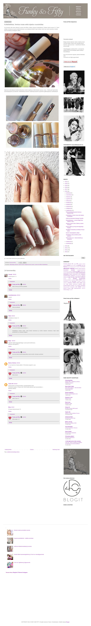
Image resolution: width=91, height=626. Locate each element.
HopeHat (65, 265)
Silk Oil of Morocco (70, 266)
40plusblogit (12, 264)
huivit (79, 274)
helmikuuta (68, 241)
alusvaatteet (65, 270)
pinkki (84, 284)
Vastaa (9, 278)
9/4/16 (12, 407)
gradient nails (82, 271)
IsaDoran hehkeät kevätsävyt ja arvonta (23, 546)
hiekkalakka (66, 274)
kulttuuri (83, 277)
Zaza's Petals (68, 431)
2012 (66, 251)
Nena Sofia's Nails (69, 386)
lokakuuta (68, 196)
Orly (84, 265)
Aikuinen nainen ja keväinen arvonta (22, 530)
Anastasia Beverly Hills (68, 263)
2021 (66, 181)
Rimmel (65, 266)
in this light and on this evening (72, 441)
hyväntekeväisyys (67, 275)
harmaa (68, 272)
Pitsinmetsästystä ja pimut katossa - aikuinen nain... (74, 213)
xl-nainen (71, 289)
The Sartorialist (68, 426)
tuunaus (69, 288)
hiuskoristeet (75, 274)
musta (84, 282)
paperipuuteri (75, 284)
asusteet (73, 270)
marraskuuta (69, 194)
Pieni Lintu (67, 402)
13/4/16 (24, 372)
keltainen (65, 277)
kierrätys (73, 277)
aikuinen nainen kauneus (80, 268)
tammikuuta (69, 243)
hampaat (65, 272)
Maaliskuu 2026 (68, 403)
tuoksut (79, 286)
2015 (66, 246)
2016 (66, 191)
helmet (74, 272)
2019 (66, 185)
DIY (77, 263)
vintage (67, 289)
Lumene (79, 265)
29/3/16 (14, 274)
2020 (66, 183)
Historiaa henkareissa (69, 437)
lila (70, 281)
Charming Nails (69, 380)
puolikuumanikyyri (67, 285)
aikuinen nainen (69, 268)
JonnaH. (10, 274)
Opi (82, 265)
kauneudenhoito (78, 275)
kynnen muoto (67, 278)
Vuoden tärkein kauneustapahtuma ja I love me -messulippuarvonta (29, 554)
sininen (78, 285)
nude (67, 284)
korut (79, 277)
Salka (9, 315)
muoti (81, 282)
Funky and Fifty (16, 284)
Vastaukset (12, 281)
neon (64, 284)
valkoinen (83, 288)
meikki (77, 282)
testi (76, 286)
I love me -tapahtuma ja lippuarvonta (22, 562)
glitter (79, 271)
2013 (66, 249)
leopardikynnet (66, 281)
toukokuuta (68, 206)
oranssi (70, 284)
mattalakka (69, 282)
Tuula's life (10, 383)
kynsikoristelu (82, 278)
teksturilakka (72, 286)
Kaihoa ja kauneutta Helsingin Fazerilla (74, 218)
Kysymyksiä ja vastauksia (70, 432)
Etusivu (32, 449)
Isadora (68, 265)
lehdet (80, 279)
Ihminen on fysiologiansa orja (71, 393)
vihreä (64, 289)
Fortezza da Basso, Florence (71, 427)
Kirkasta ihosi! (68, 398)
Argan (75, 263)
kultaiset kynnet (28, 264)
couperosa (71, 271)
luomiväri (79, 281)
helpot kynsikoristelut (80, 272)
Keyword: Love (68, 397)
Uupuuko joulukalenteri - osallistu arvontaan (23, 538)
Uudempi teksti (8, 449)
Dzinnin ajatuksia (69, 392)
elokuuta (68, 200)
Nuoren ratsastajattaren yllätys (72, 232)
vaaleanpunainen (77, 288)
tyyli (72, 288)
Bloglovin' (15, 572)
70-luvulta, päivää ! (69, 436)
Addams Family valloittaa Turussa (72, 413)
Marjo (9, 340)
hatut (71, 272)
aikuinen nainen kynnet (19, 264)
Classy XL (67, 407)
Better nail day (68, 421)
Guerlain (80, 263)
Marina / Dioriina (12, 363)
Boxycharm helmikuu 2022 (70, 423)
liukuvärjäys (74, 281)
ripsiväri (72, 285)
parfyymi (80, 284)
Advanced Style (69, 416)
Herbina (83, 263)
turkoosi (65, 288)
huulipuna (83, 274)
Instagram (25, 572)
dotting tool (75, 271)
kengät (68, 277)
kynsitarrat (73, 279)
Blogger (67, 622)
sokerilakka (83, 285)
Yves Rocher (82, 266)
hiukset (70, 274)
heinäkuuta (68, 202)
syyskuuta (68, 198)
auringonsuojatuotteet (81, 270)
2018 (66, 187)
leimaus (83, 279)
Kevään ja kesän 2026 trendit (71, 408)
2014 (66, 247)
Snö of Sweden (77, 266)
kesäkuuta (68, 204)
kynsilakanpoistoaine (67, 279)
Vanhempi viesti (56, 449)
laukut (77, 279)
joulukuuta (68, 193)
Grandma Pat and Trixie (70, 418)
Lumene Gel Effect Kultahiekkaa (41, 264)
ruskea (76, 285)
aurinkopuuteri (66, 271)
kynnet (32, 264)
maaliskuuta (69, 210)
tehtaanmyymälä (66, 286)
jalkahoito (73, 275)
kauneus (83, 275)
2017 (66, 189)
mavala (74, 282)
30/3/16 (24, 284)
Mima (9, 407)
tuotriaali (83, 286)
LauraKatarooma (12, 295)
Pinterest (20, 572)
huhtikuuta (68, 208)
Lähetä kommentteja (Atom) (13, 452)
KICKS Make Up (74, 265)
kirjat (76, 277)
